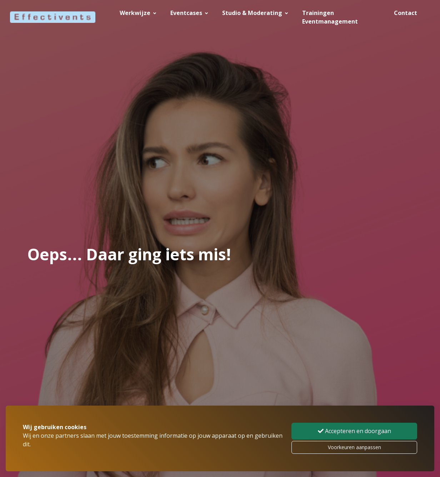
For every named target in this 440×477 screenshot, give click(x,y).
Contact (405, 13)
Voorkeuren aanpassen (354, 447)
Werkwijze (138, 13)
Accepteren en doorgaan (354, 431)
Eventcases (189, 13)
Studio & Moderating (255, 13)
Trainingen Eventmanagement (330, 17)
